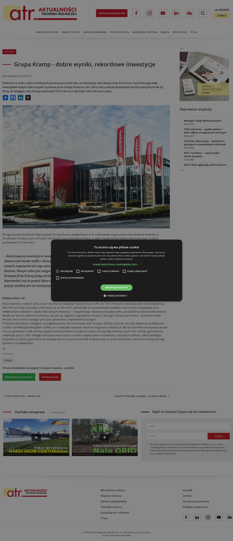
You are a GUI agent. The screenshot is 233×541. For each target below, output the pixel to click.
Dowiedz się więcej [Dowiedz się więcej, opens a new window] (123, 259)
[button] (116, 264)
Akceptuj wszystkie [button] (116, 287)
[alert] (116, 270)
